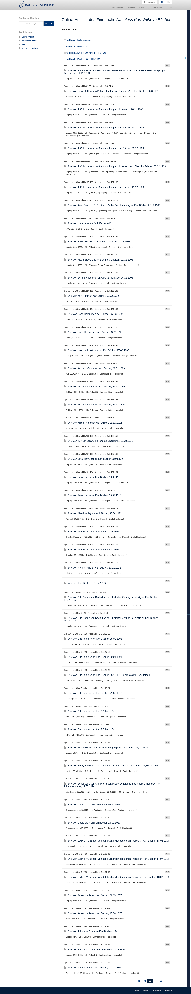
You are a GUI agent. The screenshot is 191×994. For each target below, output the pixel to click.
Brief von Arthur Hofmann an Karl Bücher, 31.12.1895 (94, 386)
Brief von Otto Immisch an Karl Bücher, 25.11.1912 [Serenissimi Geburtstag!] (107, 675)
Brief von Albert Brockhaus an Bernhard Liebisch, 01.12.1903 (98, 259)
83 (150, 981)
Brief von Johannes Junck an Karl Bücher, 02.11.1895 (94, 949)
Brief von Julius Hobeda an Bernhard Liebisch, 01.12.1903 (97, 241)
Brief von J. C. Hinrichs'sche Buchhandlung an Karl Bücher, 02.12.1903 (104, 148)
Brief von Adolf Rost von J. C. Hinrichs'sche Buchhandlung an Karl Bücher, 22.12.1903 (112, 205)
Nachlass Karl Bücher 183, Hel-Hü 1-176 (82, 59)
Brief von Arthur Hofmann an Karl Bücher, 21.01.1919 (94, 368)
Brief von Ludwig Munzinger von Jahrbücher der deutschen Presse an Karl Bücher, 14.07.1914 (116, 859)
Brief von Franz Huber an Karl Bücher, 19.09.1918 (92, 495)
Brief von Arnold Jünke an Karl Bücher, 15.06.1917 (93, 913)
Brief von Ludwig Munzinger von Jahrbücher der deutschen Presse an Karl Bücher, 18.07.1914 (116, 877)
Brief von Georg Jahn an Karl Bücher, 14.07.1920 (92, 822)
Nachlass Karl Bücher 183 (76, 46)
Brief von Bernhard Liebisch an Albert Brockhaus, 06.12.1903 (98, 277)
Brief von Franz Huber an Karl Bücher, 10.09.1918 (92, 477)
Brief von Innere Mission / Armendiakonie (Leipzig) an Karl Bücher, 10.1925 (106, 747)
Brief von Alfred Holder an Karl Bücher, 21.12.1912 (93, 422)
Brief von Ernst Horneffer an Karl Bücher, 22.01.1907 (94, 459)
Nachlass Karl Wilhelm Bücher (77, 40)
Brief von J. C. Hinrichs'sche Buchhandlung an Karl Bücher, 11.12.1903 (104, 187)
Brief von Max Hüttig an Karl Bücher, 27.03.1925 (91, 531)
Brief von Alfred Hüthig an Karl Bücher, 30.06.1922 (93, 513)
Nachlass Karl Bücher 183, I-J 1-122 (85, 583)
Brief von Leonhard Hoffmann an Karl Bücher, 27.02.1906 (96, 350)
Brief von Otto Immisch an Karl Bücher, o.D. (89, 711)
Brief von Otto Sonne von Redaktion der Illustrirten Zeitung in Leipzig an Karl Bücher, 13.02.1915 (111, 598)
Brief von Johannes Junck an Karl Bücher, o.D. (91, 931)
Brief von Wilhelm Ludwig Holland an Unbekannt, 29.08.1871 (98, 441)
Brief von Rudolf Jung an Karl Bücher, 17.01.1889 (92, 967)
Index (22, 44)
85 (161, 981)
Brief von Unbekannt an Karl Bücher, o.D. (88, 223)
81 (139, 981)
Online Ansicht (26, 37)
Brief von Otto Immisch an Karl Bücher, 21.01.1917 (93, 693)
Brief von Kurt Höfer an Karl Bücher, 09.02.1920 (91, 296)
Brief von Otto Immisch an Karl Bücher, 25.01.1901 (93, 638)
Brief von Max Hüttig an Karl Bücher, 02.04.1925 (91, 549)
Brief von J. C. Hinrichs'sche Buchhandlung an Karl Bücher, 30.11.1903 (104, 127)
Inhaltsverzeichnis (28, 41)
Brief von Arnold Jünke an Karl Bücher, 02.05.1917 (93, 895)
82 (145, 981)
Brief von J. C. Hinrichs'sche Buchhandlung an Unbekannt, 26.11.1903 (103, 109)
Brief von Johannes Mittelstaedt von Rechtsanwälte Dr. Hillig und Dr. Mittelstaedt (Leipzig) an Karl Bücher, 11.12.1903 (115, 71)
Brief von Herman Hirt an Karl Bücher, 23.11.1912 (92, 567)
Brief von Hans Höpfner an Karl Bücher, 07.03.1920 (93, 314)
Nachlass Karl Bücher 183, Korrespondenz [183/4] (86, 53)
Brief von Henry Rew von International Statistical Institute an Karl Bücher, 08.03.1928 (111, 765)
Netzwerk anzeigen (28, 48)
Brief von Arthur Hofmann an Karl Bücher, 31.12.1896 (94, 404)
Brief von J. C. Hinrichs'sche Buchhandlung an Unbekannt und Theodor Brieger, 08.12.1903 (115, 166)
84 (156, 981)
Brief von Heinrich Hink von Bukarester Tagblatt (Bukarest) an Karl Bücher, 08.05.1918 (112, 91)
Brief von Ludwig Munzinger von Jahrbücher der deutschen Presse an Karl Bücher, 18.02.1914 (116, 840)
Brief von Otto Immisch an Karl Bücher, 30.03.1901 (93, 657)
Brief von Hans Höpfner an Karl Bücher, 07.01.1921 (93, 332)
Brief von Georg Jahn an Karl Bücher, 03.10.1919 (92, 804)
